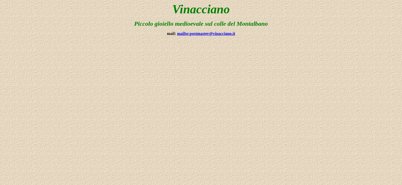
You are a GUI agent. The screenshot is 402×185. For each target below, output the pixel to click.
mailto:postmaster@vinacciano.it (206, 33)
